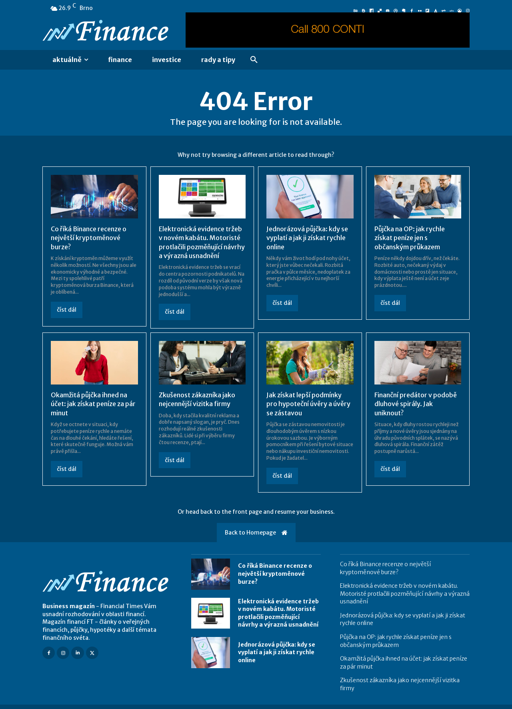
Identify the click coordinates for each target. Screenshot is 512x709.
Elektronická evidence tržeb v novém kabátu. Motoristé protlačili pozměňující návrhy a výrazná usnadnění (278, 613)
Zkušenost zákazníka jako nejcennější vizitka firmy (197, 399)
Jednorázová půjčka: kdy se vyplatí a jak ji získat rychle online (307, 238)
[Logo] (107, 31)
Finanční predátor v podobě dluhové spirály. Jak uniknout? (415, 404)
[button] (254, 60)
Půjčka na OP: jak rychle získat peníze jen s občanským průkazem (409, 238)
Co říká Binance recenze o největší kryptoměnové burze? (88, 238)
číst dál (66, 309)
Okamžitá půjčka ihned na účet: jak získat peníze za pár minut (93, 404)
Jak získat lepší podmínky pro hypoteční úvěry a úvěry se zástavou (308, 404)
